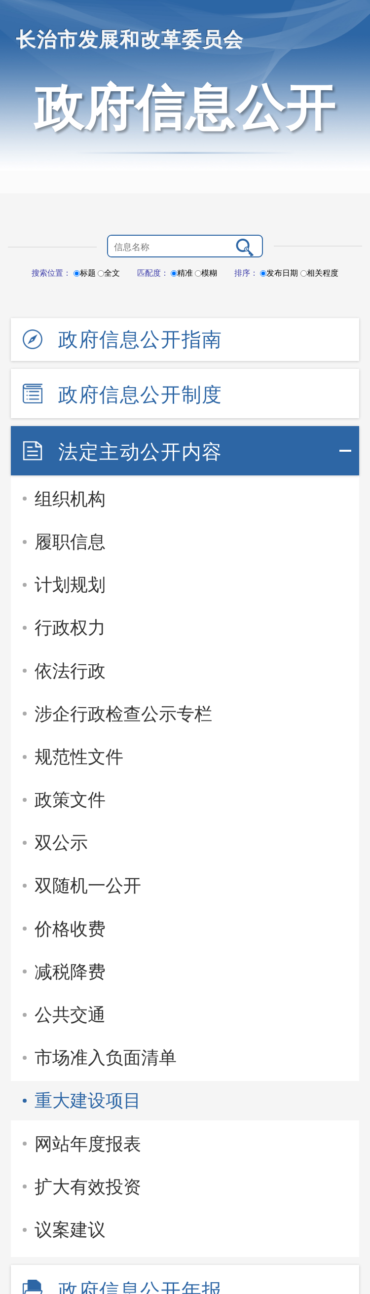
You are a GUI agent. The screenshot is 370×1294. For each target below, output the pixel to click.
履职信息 (70, 542)
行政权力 (70, 627)
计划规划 (70, 585)
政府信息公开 (185, 107)
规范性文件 (79, 757)
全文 (109, 273)
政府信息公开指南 (140, 339)
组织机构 (70, 499)
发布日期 (279, 273)
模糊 (206, 273)
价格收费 (70, 929)
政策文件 (70, 800)
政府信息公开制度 (140, 394)
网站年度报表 (88, 1144)
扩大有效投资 (88, 1187)
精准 (182, 273)
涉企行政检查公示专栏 (123, 714)
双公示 (61, 842)
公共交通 (70, 1015)
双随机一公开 (88, 885)
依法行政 (70, 671)
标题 (85, 273)
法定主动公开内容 (140, 452)
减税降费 (70, 972)
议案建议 (70, 1230)
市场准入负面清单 (106, 1057)
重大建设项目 (88, 1100)
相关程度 (319, 273)
